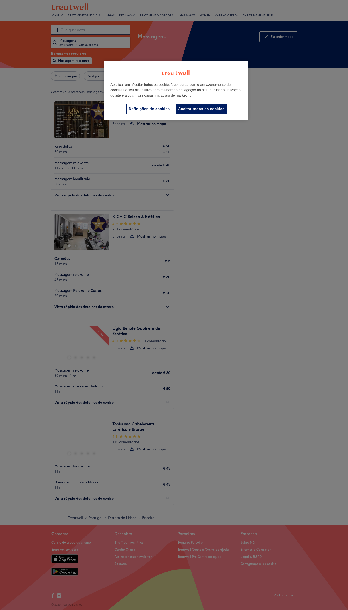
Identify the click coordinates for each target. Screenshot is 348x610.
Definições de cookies (149, 109)
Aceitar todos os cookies (201, 109)
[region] (176, 90)
